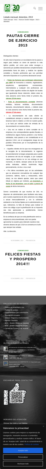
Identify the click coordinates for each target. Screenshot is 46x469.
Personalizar (23, 457)
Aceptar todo (23, 450)
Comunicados (23, 32)
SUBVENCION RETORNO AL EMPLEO (21, 356)
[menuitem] (33, 9)
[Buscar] (33, 9)
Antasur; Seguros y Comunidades (16, 318)
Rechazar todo (23, 464)
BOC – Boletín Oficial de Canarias (17, 323)
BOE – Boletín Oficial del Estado (16, 326)
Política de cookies (32, 444)
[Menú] (39, 9)
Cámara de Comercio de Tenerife (16, 328)
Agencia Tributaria (11, 320)
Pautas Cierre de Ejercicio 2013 (23, 40)
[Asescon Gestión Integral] (19, 9)
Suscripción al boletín (12, 315)
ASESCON (32, 240)
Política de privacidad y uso (14, 307)
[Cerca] (43, 426)
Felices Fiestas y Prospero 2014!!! (23, 259)
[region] (23, 446)
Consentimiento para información (16, 312)
